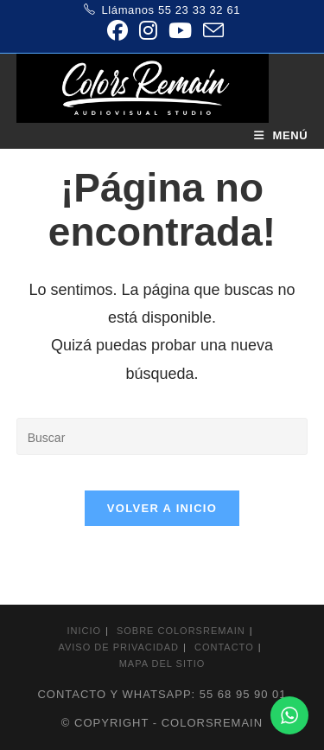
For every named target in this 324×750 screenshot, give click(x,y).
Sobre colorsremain (181, 630)
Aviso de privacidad (118, 647)
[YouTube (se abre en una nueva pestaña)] (179, 30)
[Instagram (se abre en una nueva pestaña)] (147, 30)
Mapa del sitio (162, 663)
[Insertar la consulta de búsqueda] (162, 436)
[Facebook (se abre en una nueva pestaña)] (117, 30)
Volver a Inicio (162, 508)
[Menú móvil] (281, 135)
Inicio (84, 630)
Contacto (224, 647)
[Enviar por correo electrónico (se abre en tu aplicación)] (210, 30)
